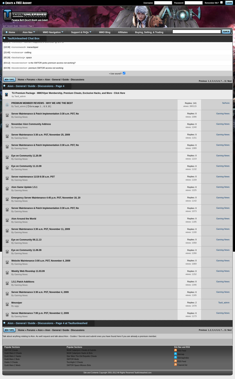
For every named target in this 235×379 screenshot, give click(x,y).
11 (225, 81)
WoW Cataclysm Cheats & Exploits (81, 350)
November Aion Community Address (31, 124)
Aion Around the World (23, 218)
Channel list (180, 365)
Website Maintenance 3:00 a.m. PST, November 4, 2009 (40, 260)
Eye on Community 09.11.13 (26, 239)
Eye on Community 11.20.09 (26, 155)
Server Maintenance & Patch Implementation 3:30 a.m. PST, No (45, 113)
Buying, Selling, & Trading (149, 32)
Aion (40, 79)
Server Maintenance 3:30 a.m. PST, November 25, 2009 (40, 134)
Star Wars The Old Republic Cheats (82, 356)
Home (21, 79)
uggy (16, 306)
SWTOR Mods (73, 359)
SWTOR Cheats (11, 350)
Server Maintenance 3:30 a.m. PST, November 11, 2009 (40, 229)
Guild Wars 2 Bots (12, 359)
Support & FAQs (80, 32)
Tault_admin (20, 106)
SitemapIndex (181, 358)
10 (49, 106)
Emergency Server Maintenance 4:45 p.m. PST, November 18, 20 (45, 197)
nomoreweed (19, 47)
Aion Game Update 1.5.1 (24, 187)
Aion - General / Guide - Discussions (64, 79)
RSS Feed (180, 351)
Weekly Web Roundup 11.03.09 (28, 271)
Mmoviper (16, 302)
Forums (31, 79)
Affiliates (123, 32)
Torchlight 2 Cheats (75, 362)
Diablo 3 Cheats (11, 362)
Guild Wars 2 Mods (12, 365)
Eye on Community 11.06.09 (26, 250)
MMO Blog (104, 32)
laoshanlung (18, 57)
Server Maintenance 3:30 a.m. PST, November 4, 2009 (40, 292)
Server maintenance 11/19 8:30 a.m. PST (33, 176)
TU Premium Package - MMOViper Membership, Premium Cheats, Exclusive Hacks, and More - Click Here (68, 93)
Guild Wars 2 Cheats (13, 353)
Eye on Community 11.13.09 (26, 166)
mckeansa (17, 52)
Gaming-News (21, 117)
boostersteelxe (19, 63)
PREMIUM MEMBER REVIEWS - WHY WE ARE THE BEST (42, 103)
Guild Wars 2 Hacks (12, 356)
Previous (203, 81)
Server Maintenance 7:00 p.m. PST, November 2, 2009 (40, 313)
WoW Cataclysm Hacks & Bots (80, 353)
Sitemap (179, 354)
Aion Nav (27, 32)
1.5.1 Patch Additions (22, 281)
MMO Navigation (52, 32)
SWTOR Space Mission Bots (79, 365)
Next (229, 81)
